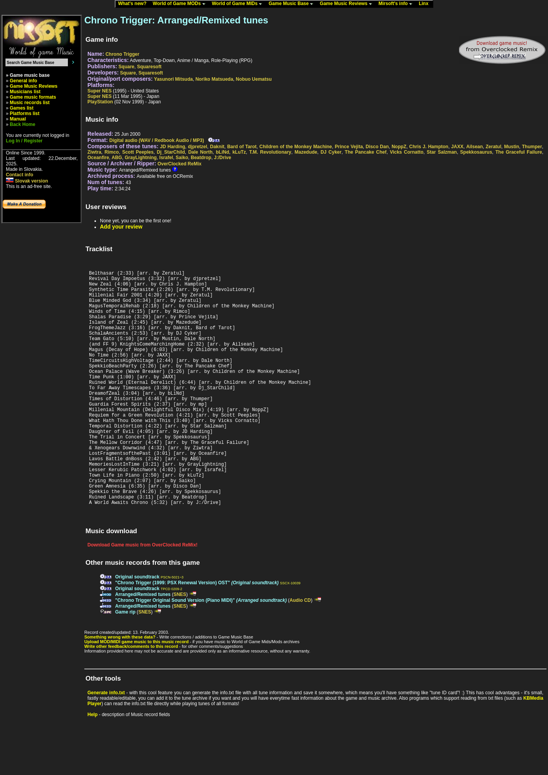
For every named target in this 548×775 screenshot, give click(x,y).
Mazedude (306, 152)
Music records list (30, 102)
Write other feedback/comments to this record (131, 696)
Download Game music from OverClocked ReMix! (142, 595)
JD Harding (172, 146)
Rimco (112, 152)
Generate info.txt (106, 743)
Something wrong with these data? (119, 687)
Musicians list (25, 91)
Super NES (99, 91)
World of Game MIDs (239, 4)
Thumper (532, 146)
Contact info (19, 174)
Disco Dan (377, 146)
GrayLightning (141, 157)
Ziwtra (94, 152)
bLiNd (222, 152)
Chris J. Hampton (428, 146)
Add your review (121, 226)
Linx (425, 4)
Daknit (217, 146)
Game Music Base (292, 4)
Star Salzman (442, 152)
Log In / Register (24, 141)
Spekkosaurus (476, 152)
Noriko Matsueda (214, 79)
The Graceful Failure (518, 152)
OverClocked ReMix (179, 164)
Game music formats (33, 97)
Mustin (511, 146)
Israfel (166, 157)
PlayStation (100, 102)
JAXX (457, 146)
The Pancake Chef (365, 152)
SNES (179, 644)
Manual (18, 119)
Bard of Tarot (241, 146)
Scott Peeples (137, 152)
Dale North (200, 152)
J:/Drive (222, 157)
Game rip (125, 662)
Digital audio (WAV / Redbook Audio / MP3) (156, 140)
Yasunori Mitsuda (173, 79)
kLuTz (239, 152)
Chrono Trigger (122, 54)
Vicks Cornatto (406, 152)
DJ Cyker (331, 152)
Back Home (22, 124)
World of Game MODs (180, 4)
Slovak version (27, 181)
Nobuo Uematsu (254, 79)
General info (23, 80)
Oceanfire (98, 157)
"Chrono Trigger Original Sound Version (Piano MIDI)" (200, 650)
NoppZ (398, 146)
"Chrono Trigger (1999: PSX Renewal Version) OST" (197, 633)
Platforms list (24, 113)
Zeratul (493, 146)
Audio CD (300, 650)
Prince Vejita (349, 146)
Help (92, 765)
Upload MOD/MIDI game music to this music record (136, 692)
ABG (117, 157)
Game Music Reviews (347, 4)
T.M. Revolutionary (270, 152)
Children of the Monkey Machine (296, 146)
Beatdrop (201, 157)
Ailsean (474, 146)
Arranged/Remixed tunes (143, 644)
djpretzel (197, 146)
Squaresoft (149, 66)
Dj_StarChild (171, 152)
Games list (22, 108)
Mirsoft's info (397, 4)
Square (127, 66)
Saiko (182, 157)
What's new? (133, 4)
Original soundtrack (137, 627)
